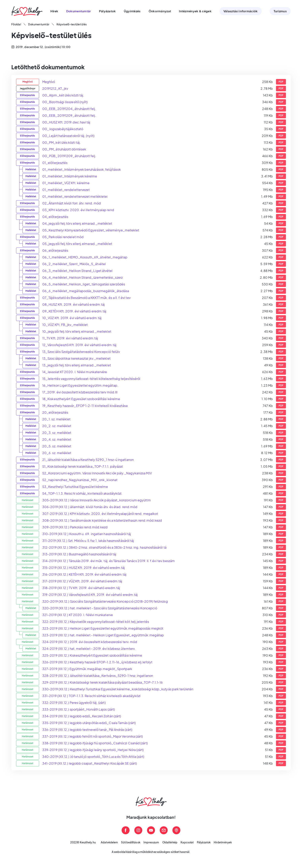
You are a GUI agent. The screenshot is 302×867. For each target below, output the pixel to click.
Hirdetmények (223, 842)
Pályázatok (204, 842)
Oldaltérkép (170, 842)
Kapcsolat (187, 842)
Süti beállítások (130, 842)
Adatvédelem (109, 842)
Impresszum (151, 842)
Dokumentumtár (38, 24)
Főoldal (16, 24)
